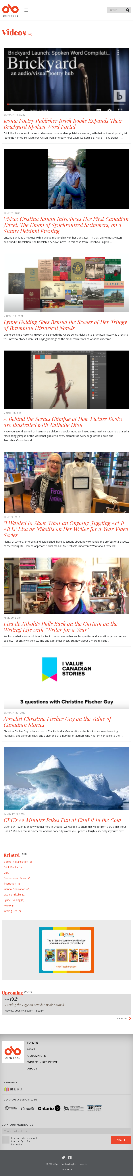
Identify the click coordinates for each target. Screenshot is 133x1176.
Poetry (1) (9, 905)
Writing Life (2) (12, 911)
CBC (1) (8, 872)
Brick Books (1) (13, 867)
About (32, 1068)
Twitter (63, 1157)
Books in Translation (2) (18, 861)
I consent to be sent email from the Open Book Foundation (24, 1141)
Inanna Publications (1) (17, 889)
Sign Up (121, 1140)
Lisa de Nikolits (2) (14, 894)
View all (122, 1018)
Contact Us (66, 1169)
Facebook (70, 1157)
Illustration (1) (12, 883)
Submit (128, 10)
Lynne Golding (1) (14, 900)
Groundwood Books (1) (17, 878)
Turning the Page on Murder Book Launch (34, 1005)
